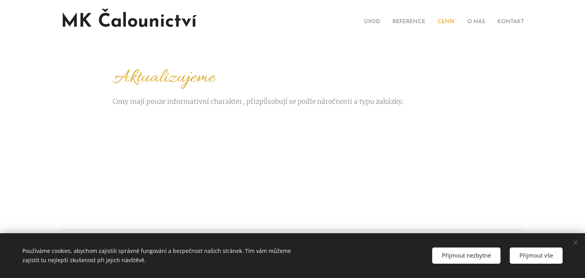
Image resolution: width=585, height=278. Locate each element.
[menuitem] (358, 22)
